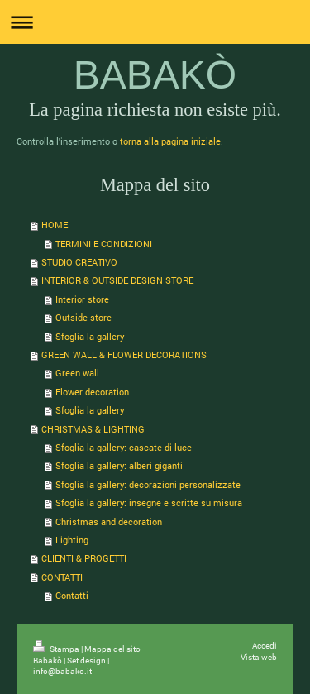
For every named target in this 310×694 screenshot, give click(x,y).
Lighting (71, 540)
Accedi (264, 645)
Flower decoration (92, 391)
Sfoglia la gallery (90, 336)
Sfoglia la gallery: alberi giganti (119, 465)
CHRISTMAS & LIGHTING (93, 429)
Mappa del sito (112, 649)
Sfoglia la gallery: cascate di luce (123, 447)
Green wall (77, 372)
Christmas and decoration (108, 521)
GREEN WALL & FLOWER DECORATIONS (124, 354)
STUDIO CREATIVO (79, 262)
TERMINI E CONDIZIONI (103, 243)
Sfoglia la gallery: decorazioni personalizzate (148, 484)
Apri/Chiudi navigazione (155, 22)
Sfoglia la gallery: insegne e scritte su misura (148, 502)
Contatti (71, 595)
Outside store (83, 317)
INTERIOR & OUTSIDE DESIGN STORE (117, 280)
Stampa (57, 649)
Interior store (82, 299)
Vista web (259, 657)
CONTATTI (62, 577)
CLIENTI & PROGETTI (83, 558)
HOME (54, 224)
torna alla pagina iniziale (170, 141)
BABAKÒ (155, 75)
